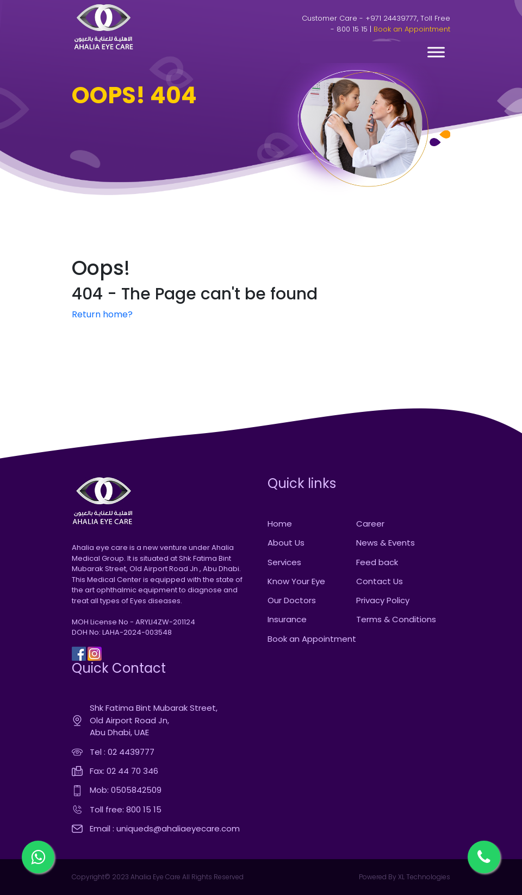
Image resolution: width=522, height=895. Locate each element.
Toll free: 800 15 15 (125, 809)
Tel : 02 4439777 (122, 752)
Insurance (287, 619)
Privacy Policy (382, 600)
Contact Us (379, 581)
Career (370, 523)
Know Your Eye (296, 581)
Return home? (102, 314)
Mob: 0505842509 (125, 790)
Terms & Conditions (396, 619)
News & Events (385, 542)
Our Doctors (292, 600)
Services (284, 562)
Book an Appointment (412, 29)
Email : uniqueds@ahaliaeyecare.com (165, 828)
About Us (286, 542)
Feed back (377, 562)
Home (280, 523)
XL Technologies (423, 876)
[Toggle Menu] (436, 52)
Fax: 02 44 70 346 (124, 771)
